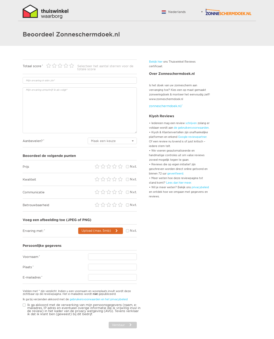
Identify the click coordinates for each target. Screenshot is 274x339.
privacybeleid (200, 187)
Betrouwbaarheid (36, 205)
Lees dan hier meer (178, 183)
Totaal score (32, 66)
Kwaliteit (29, 179)
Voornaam (30, 256)
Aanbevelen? (33, 141)
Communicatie (34, 192)
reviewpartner (197, 137)
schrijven (191, 123)
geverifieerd (175, 173)
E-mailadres (32, 277)
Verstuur (118, 325)
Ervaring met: (33, 230)
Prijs (26, 166)
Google (183, 137)
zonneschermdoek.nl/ (165, 106)
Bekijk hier (155, 62)
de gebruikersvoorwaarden (191, 128)
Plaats (27, 267)
